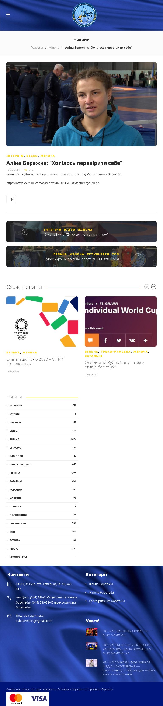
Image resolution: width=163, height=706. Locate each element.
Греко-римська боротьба (107, 601)
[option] (42, 337)
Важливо (44, 456)
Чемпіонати (44, 557)
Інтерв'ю (15, 155)
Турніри (44, 540)
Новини (44, 498)
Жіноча (54, 47)
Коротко (44, 489)
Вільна (60, 254)
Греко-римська (116, 351)
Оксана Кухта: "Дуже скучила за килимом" (76, 235)
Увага (44, 548)
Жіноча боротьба (101, 592)
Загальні (94, 355)
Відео (32, 155)
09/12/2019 (13, 169)
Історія (44, 414)
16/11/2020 (91, 374)
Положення (44, 515)
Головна (37, 47)
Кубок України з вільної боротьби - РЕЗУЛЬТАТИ (82, 259)
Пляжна (44, 506)
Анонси (44, 422)
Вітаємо (44, 447)
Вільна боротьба (101, 584)
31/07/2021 (13, 371)
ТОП (115, 254)
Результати (98, 254)
